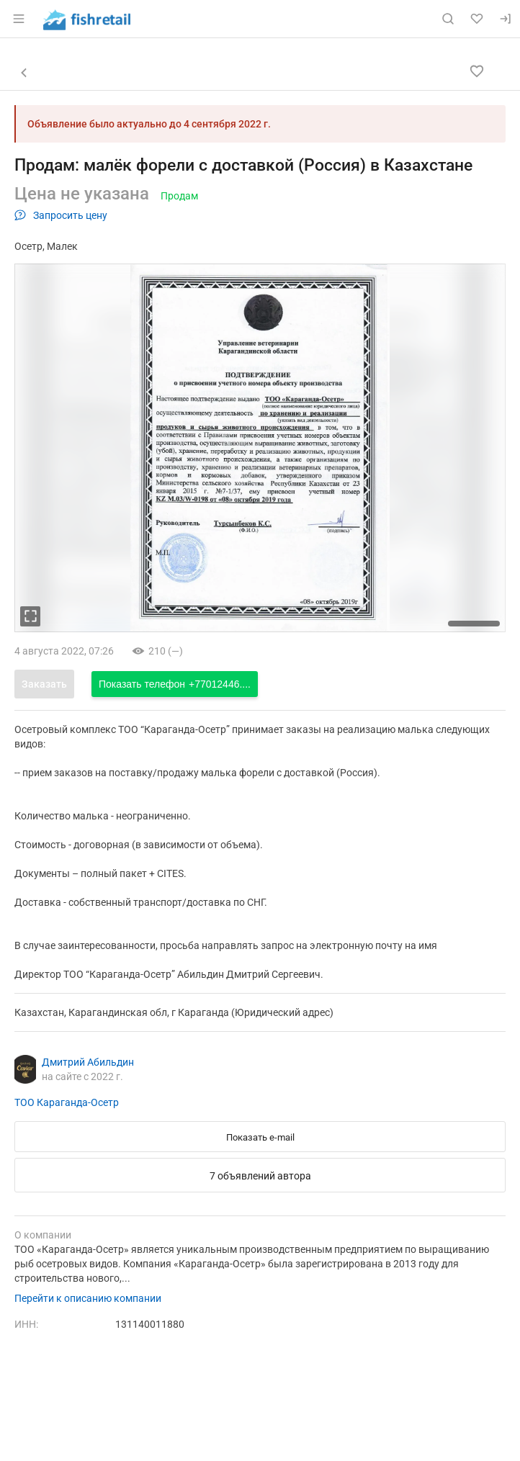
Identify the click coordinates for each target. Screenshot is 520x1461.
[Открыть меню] (18, 18)
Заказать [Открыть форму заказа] (44, 684)
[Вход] (505, 18)
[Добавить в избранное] (476, 71)
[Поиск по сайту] (448, 18)
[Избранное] (476, 18)
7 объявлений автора (260, 1176)
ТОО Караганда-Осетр (66, 1102)
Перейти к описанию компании (87, 1298)
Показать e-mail (260, 1137)
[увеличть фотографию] (30, 616)
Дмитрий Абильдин (88, 1062)
